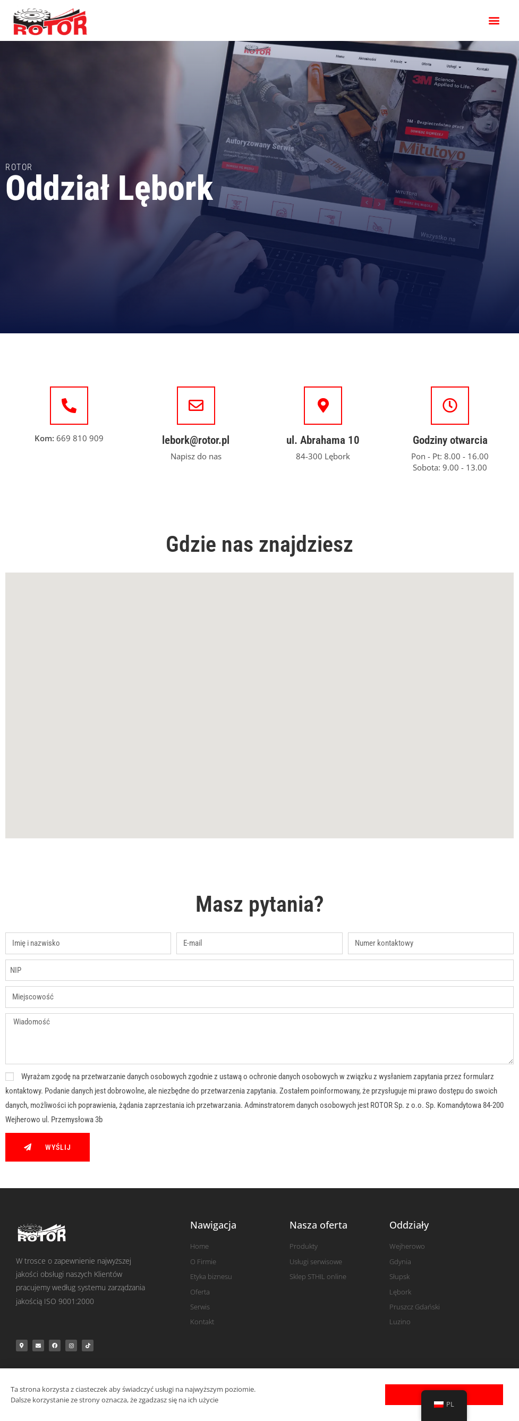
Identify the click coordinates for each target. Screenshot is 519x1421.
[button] (494, 20)
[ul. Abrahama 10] (323, 405)
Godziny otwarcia (450, 440)
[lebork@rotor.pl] (196, 405)
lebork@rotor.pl (195, 440)
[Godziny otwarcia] (450, 405)
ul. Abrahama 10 (323, 440)
